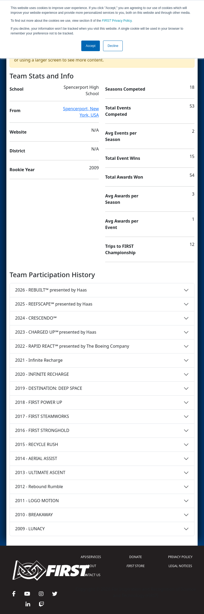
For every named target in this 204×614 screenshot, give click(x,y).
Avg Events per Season (121, 136)
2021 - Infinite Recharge (39, 360)
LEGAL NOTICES (180, 566)
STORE (135, 566)
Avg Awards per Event (121, 224)
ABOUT (91, 566)
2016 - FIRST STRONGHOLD (42, 430)
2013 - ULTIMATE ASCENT (40, 472)
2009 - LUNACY (30, 529)
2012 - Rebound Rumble (39, 486)
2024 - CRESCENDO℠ (36, 318)
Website (18, 132)
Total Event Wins (122, 158)
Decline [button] (113, 46)
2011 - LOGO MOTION (37, 500)
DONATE (135, 557)
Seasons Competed (125, 89)
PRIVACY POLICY (180, 557)
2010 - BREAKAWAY (34, 515)
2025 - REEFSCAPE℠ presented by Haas (53, 304)
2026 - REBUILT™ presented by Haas (51, 290)
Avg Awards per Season (121, 199)
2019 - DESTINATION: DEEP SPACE (48, 388)
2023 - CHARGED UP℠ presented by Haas (55, 332)
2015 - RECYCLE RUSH (36, 444)
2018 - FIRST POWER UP (38, 402)
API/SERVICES (91, 557)
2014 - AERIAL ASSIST (36, 458)
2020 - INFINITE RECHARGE (42, 374)
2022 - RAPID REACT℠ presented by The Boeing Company (72, 346)
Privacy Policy (117, 21)
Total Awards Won (124, 177)
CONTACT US (90, 575)
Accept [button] (91, 46)
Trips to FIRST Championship (120, 249)
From (15, 110)
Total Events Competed (118, 111)
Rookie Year (22, 170)
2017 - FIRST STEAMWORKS (42, 416)
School (16, 89)
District (17, 151)
